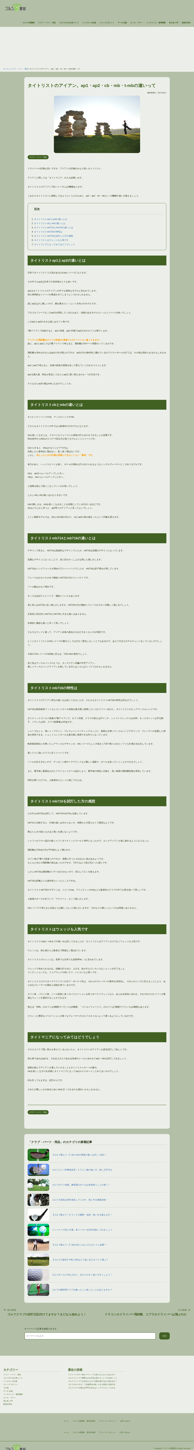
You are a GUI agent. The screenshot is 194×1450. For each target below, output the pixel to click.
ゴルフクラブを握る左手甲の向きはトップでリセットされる (91, 1388)
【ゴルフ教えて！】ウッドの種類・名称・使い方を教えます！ (70, 1215)
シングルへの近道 (89, 23)
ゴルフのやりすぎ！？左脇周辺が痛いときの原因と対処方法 (91, 1384)
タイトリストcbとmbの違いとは (49, 223)
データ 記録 (122, 23)
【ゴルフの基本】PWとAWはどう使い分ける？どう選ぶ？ (68, 1260)
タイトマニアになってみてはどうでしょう (54, 244)
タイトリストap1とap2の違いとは (50, 219)
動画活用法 (186, 23)
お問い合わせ (124, 1432)
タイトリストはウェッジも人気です (51, 240)
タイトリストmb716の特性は (48, 232)
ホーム (6, 69)
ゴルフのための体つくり (69, 23)
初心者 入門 (173, 23)
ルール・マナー (136, 23)
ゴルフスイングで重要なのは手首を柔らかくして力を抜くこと (92, 1378)
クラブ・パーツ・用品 (47, 23)
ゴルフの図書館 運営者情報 (84, 1432)
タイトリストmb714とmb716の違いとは (53, 227)
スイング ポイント (107, 23)
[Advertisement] (97, 46)
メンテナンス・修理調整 (156, 23)
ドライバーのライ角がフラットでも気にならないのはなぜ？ (91, 1375)
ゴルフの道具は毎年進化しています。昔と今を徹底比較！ (68, 1200)
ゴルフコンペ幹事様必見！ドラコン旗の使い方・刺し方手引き (70, 1170)
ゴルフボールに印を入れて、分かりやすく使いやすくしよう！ (70, 1275)
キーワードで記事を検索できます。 (41, 1329)
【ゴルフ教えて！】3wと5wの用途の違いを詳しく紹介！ (67, 1155)
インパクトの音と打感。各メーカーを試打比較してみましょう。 (71, 1230)
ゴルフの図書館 (28, 23)
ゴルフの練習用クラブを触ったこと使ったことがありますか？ (70, 1290)
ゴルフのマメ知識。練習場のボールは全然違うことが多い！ (69, 1185)
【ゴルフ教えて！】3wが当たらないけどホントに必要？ (67, 1245)
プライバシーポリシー (107, 1432)
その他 (6, 1388)
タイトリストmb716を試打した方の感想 (53, 236)
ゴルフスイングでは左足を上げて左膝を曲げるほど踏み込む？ (92, 1381)
